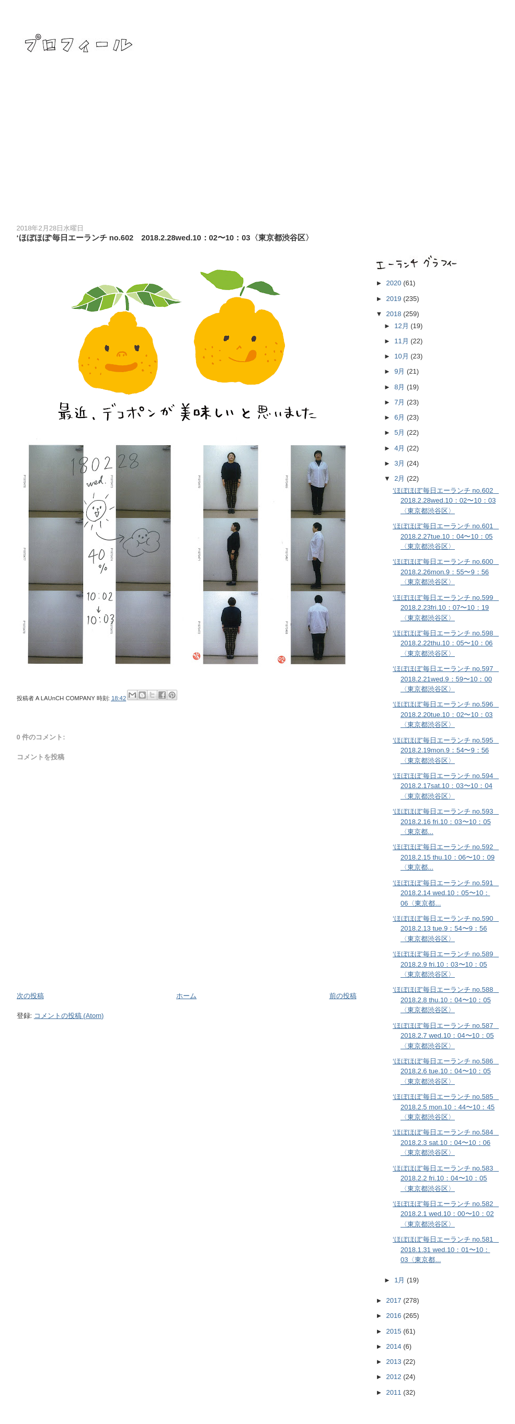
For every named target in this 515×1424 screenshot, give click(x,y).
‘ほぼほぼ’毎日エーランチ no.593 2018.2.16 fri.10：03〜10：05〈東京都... (446, 821)
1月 (400, 1280)
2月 (400, 478)
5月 (400, 432)
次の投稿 (30, 996)
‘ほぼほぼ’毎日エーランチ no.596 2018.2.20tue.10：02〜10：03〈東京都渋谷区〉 (446, 714)
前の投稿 (343, 996)
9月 (400, 371)
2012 (395, 1377)
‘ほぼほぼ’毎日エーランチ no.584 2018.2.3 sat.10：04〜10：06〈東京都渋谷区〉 (446, 1142)
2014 (395, 1346)
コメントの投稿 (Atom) (69, 1016)
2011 (395, 1392)
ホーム (186, 996)
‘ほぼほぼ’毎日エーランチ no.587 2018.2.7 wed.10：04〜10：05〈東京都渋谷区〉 (446, 1036)
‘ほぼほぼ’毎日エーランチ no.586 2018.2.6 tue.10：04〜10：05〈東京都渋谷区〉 (446, 1071)
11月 (402, 341)
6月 (400, 417)
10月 (402, 356)
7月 (400, 402)
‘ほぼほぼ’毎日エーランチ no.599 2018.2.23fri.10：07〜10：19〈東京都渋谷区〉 (446, 608)
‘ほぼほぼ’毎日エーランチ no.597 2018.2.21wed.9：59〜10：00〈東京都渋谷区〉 (446, 679)
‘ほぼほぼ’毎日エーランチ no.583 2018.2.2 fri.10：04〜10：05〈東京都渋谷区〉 (446, 1178)
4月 (400, 448)
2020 (395, 283)
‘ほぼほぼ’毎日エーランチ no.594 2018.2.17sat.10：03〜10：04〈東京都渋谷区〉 (446, 786)
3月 (400, 463)
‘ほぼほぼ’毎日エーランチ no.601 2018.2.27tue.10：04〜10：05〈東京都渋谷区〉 (446, 536)
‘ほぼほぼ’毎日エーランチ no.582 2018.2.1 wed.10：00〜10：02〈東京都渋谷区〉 (446, 1214)
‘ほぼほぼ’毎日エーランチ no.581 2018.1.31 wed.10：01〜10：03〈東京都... (446, 1249)
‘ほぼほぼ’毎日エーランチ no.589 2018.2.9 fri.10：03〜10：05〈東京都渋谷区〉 (446, 964)
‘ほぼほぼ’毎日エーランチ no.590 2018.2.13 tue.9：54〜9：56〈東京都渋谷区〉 (446, 928)
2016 (395, 1315)
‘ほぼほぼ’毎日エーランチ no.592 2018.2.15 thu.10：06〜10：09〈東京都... (446, 857)
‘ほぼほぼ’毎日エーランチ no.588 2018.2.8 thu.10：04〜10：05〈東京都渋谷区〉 (446, 1000)
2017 (395, 1300)
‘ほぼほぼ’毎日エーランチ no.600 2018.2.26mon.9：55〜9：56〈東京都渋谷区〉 (446, 572)
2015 (395, 1331)
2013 (395, 1361)
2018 (395, 314)
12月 (402, 326)
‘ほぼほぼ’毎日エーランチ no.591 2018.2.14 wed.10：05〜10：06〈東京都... (446, 893)
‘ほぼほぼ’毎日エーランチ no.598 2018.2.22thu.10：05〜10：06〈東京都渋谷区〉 (446, 643)
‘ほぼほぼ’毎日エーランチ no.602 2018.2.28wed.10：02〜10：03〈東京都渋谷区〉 (446, 501)
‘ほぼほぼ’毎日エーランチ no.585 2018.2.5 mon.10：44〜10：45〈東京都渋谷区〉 (446, 1107)
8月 (400, 387)
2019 (395, 299)
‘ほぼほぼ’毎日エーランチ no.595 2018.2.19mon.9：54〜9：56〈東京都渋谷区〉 (446, 750)
